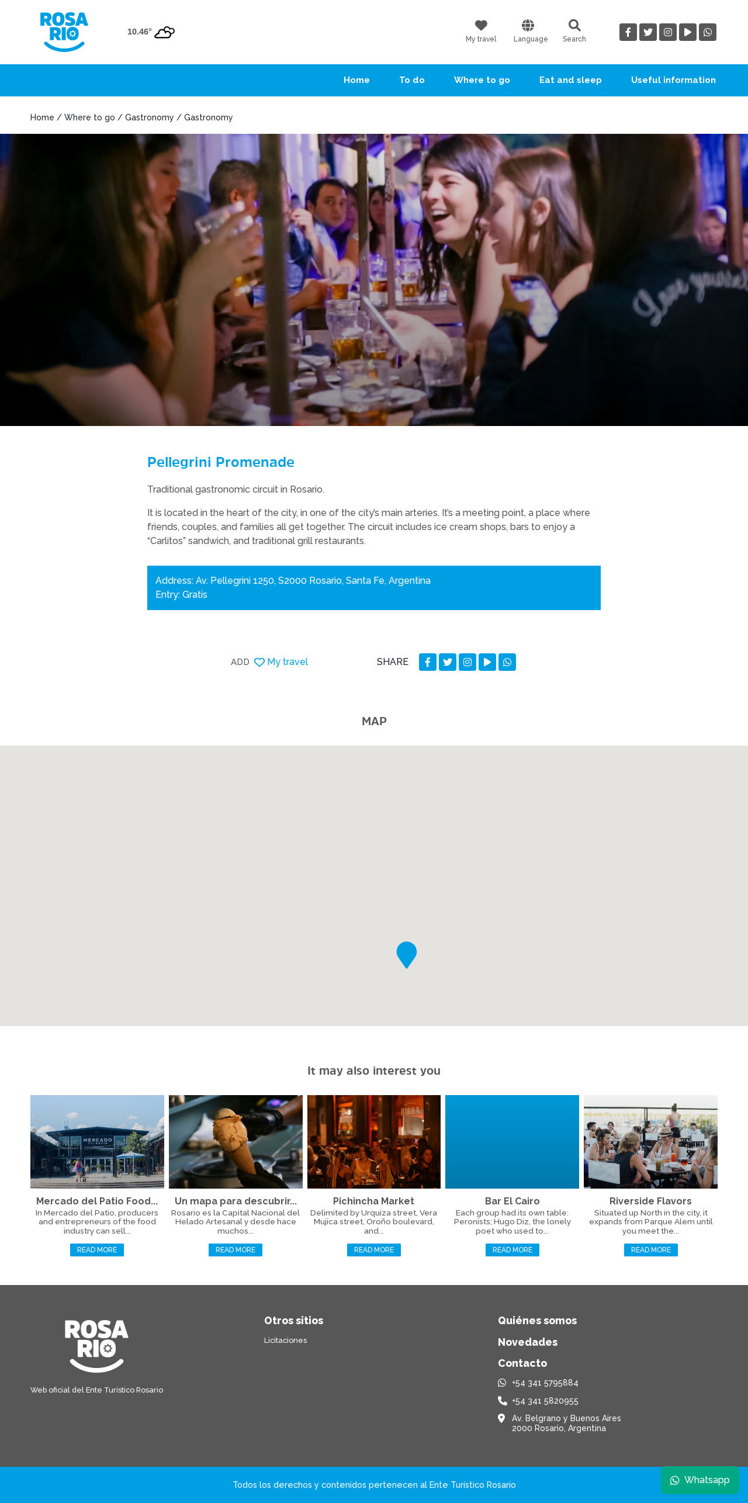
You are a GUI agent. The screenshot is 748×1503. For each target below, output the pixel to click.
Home (357, 80)
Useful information (673, 80)
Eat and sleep (570, 80)
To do (412, 80)
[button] (406, 955)
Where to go (482, 80)
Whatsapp (699, 1479)
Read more (97, 1250)
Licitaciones (285, 1340)
